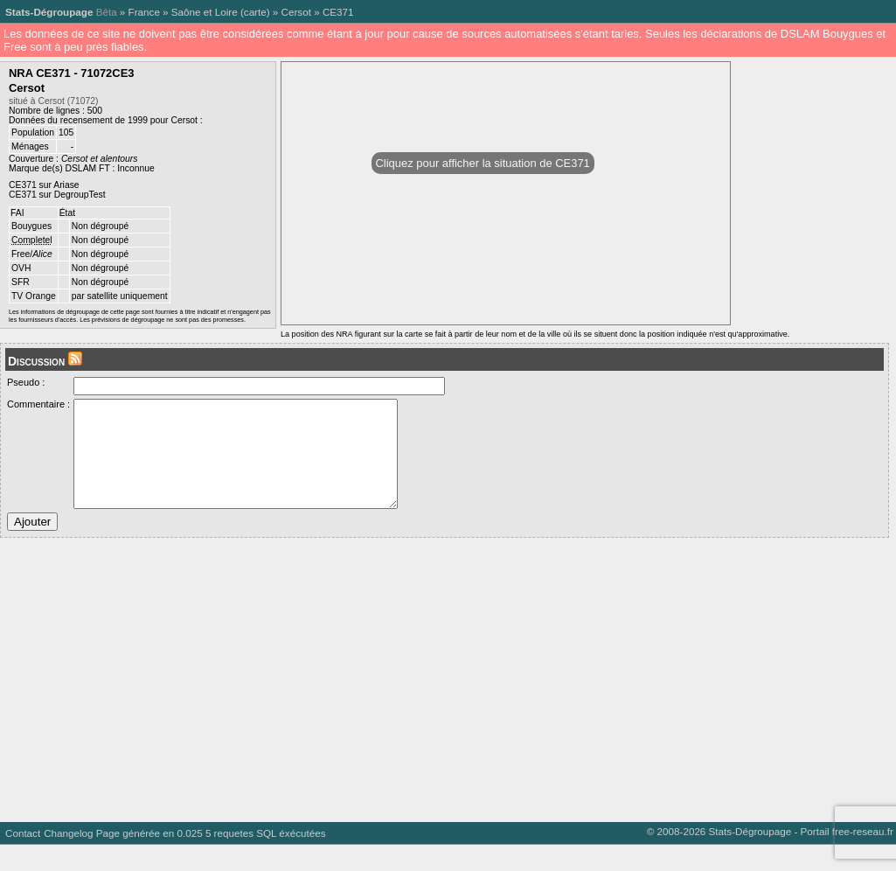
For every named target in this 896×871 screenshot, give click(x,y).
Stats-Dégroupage (49, 11)
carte (255, 11)
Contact (22, 859)
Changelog (68, 859)
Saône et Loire (204, 11)
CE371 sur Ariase (44, 185)
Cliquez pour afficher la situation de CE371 (483, 163)
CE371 (338, 11)
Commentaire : (38, 404)
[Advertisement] (444, 699)
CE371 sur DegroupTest (57, 194)
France (144, 11)
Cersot (296, 11)
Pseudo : (26, 382)
